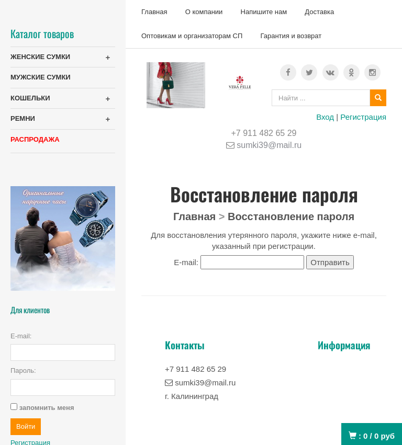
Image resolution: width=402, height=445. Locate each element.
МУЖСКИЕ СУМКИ (40, 77)
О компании (204, 12)
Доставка (319, 12)
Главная (154, 12)
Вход (325, 116)
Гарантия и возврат (290, 36)
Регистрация (363, 116)
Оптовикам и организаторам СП (191, 36)
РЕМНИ (22, 118)
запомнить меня (46, 408)
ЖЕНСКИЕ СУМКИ (40, 57)
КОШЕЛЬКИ (30, 98)
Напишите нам (264, 12)
